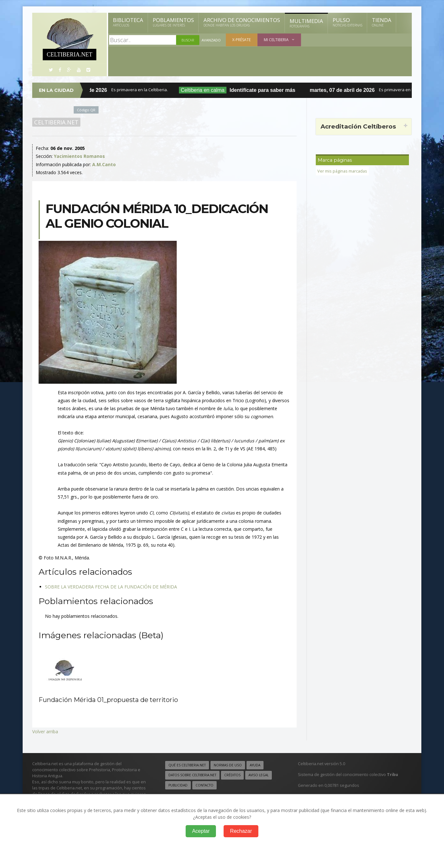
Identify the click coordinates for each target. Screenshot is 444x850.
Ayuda (255, 765)
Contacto (204, 785)
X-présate (241, 39)
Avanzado (211, 40)
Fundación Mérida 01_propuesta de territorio (108, 700)
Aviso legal (258, 775)
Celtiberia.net (56, 122)
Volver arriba (45, 731)
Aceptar (201, 831)
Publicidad (178, 785)
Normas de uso (228, 765)
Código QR (86, 109)
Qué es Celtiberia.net (187, 765)
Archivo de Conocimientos (242, 22)
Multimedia (306, 23)
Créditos (232, 775)
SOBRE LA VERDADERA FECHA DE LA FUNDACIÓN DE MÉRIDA (111, 587)
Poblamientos (173, 22)
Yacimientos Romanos (79, 156)
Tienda (381, 22)
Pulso (347, 22)
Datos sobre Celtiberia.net (192, 775)
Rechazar (241, 831)
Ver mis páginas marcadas (342, 171)
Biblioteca (128, 22)
